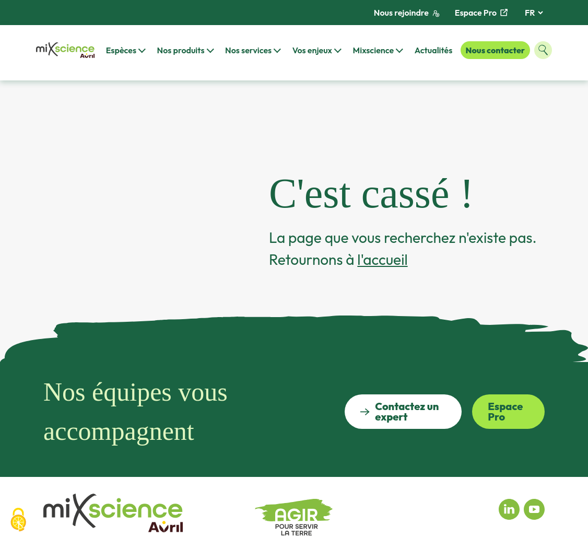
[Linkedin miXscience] (509, 508)
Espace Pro (481, 12)
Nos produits (181, 50)
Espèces (121, 50)
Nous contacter (495, 50)
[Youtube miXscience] (534, 508)
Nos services (248, 50)
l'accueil (382, 259)
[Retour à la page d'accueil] (65, 50)
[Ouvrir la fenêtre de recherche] (543, 50)
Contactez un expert (399, 411)
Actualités (434, 50)
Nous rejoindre (407, 12)
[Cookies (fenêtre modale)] (18, 520)
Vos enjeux (312, 50)
